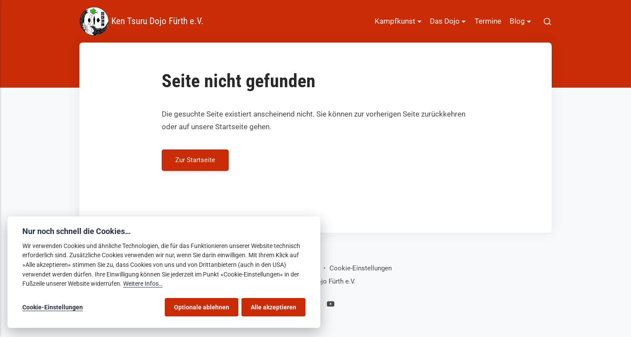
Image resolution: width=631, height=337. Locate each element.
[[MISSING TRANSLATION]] (547, 21)
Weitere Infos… (143, 283)
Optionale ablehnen (201, 307)
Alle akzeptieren (273, 307)
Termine (488, 21)
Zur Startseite (195, 159)
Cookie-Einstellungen (361, 268)
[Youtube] (330, 305)
